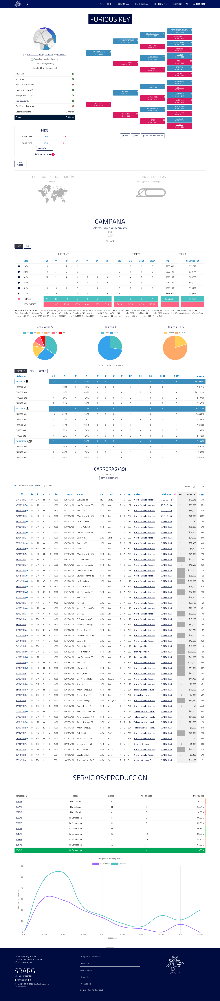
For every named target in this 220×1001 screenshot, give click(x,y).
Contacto (177, 3)
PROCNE (179, 61)
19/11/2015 (21, 521)
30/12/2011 (21, 754)
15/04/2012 (21, 733)
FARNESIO (61, 54)
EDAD (18, 246)
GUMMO (180, 55)
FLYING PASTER (153, 57)
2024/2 (19, 806)
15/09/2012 (21, 706)
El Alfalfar (70, 117)
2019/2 (19, 833)
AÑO (27, 246)
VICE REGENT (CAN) (152, 34)
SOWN (153, 68)
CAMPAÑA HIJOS (44, 148)
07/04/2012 (21, 738)
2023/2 (19, 812)
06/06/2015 (21, 548)
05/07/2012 (21, 711)
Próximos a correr (45, 154)
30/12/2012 (21, 700)
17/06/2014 (21, 608)
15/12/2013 (21, 635)
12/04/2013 (21, 684)
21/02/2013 (21, 689)
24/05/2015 (21, 554)
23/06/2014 (21, 602)
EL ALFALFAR (166, 521)
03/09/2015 (21, 532)
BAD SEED (179, 73)
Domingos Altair (141, 646)
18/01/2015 (21, 570)
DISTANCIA (20, 371)
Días (202, 486)
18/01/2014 (21, 630)
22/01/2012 (21, 749)
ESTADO (42, 371)
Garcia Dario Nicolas (143, 695)
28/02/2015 (21, 559)
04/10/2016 (21, 499)
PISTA (32, 371)
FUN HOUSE (180, 88)
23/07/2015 (21, 537)
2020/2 (19, 828)
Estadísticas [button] (142, 3)
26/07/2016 (21, 510)
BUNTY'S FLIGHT (179, 42)
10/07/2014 (21, 597)
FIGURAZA (49, 54)
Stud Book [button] (107, 3)
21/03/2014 (21, 624)
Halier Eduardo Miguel (144, 689)
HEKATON (179, 118)
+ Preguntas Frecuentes (90, 956)
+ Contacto (84, 977)
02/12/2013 (21, 640)
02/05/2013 (21, 678)
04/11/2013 (21, 646)
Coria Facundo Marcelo (144, 499)
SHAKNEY (179, 48)
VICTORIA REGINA (179, 36)
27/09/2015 (21, 526)
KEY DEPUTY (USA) (35, 54)
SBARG (24, 4)
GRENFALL (179, 67)
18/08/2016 (21, 505)
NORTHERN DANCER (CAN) (179, 30)
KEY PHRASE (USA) (126, 62)
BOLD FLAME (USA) (153, 108)
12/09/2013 (21, 651)
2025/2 (19, 801)
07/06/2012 (21, 716)
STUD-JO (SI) (166, 499)
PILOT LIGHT (180, 112)
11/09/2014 (21, 586)
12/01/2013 (21, 695)
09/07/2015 (21, 543)
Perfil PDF (20, 164)
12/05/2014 (21, 613)
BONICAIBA (179, 125)
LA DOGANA (179, 100)
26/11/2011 (21, 760)
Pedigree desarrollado (153, 135)
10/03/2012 (21, 744)
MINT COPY (152, 45)
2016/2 (19, 850)
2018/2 (19, 839)
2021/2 (19, 823)
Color (125, 135)
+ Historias (84, 963)
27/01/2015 (21, 564)
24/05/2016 (21, 516)
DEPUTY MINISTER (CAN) (126, 40)
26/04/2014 (21, 619)
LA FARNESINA (153, 97)
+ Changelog (85, 983)
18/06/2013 (21, 668)
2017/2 (19, 844)
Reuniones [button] (160, 3)
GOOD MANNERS (152, 85)
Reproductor (21, 100)
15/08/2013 (21, 657)
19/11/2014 (21, 581)
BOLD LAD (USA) (180, 106)
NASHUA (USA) (179, 81)
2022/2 (19, 817)
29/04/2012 (21, 727)
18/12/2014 (21, 575)
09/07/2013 (21, 662)
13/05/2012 (21, 722)
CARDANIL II (180, 94)
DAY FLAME (126, 114)
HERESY (152, 120)
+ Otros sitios (86, 970)
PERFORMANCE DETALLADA (109, 478)
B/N (135, 135)
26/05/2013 (21, 673)
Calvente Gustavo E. (142, 744)
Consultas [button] (124, 3)
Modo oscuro (24, 980)
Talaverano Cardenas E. (144, 711)
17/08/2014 (21, 592)
